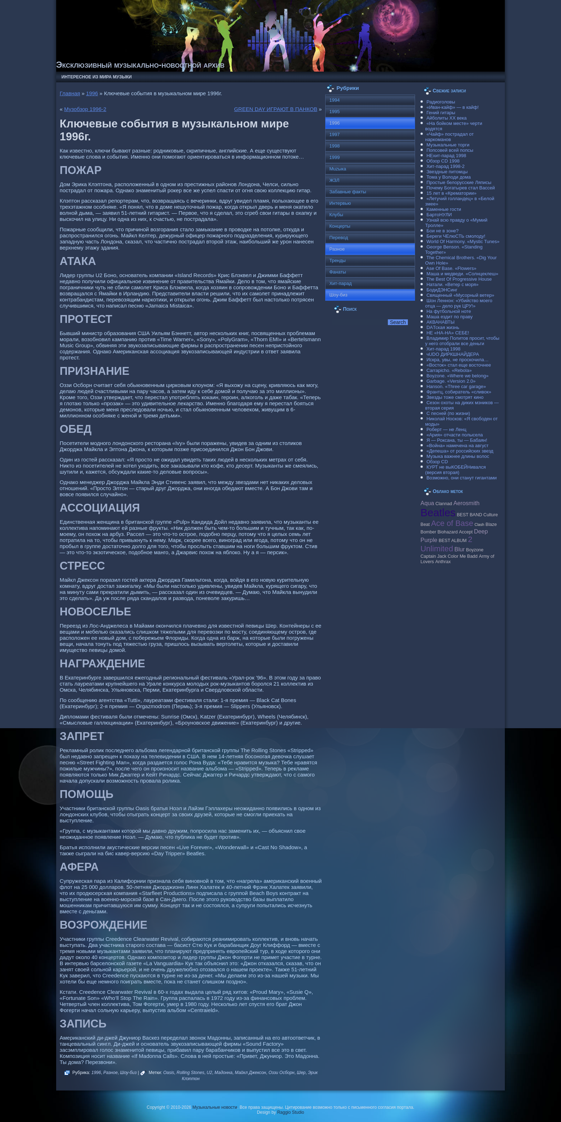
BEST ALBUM (453, 540)
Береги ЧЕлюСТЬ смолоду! (455, 236)
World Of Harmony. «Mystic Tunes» (462, 241)
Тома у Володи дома (448, 177)
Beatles (437, 512)
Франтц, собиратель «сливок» (458, 392)
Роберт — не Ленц (446, 429)
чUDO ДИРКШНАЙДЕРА (452, 354)
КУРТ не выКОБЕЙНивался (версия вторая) (455, 469)
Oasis (168, 1072)
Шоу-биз (128, 1072)
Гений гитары (440, 112)
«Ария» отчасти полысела (454, 434)
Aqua (427, 503)
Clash (479, 524)
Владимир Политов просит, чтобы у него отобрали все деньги (462, 340)
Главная (70, 93)
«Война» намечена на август (457, 445)
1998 (334, 146)
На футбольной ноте (448, 311)
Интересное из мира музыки (97, 76)
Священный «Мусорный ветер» (460, 295)
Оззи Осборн (281, 1072)
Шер (301, 1072)
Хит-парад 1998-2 (445, 166)
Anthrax (443, 561)
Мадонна (224, 1072)
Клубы (336, 214)
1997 (334, 134)
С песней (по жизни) (448, 413)
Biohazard (448, 532)
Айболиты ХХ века (446, 118)
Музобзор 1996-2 (85, 109)
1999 (334, 157)
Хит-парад (340, 283)
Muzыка (337, 168)
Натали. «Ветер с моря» (452, 284)
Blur (459, 549)
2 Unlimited (446, 544)
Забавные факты (347, 191)
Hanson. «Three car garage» (456, 386)
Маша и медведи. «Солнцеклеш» (462, 273)
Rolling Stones (190, 1072)
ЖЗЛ (334, 180)
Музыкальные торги (447, 144)
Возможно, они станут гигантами (461, 477)
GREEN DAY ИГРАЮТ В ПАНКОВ (275, 109)
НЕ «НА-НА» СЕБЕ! (447, 332)
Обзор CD (437, 461)
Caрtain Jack (433, 556)
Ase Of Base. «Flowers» (451, 268)
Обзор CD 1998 (442, 161)
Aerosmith (466, 503)
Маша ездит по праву (449, 316)
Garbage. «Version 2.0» (450, 381)
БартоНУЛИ (439, 214)
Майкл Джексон (250, 1072)
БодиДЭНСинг (441, 289)
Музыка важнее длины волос (457, 456)
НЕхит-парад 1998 (446, 155)
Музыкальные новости (214, 1107)
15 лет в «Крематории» (451, 193)
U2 (209, 1072)
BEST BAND (469, 514)
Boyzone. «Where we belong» (457, 375)
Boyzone (475, 549)
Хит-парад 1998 (443, 349)
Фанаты (337, 272)
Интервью (340, 203)
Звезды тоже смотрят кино (455, 397)
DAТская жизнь (442, 327)
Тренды (337, 260)
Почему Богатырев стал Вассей (460, 187)
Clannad (443, 503)
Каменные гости (443, 209)
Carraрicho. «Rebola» (449, 370)
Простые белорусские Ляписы (458, 182)
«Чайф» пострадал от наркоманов (449, 136)
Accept (466, 532)
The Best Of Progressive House (459, 279)
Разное (110, 1072)
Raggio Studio (290, 1112)
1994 (334, 100)
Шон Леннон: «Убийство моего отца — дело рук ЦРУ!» (458, 303)
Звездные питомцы (447, 171)
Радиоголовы (440, 102)
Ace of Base (452, 523)
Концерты (339, 226)
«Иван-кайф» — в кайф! (452, 107)
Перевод (338, 237)
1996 (92, 93)
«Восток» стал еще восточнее (458, 365)
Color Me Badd (462, 556)
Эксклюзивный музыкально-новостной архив (140, 64)
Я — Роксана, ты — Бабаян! (456, 440)
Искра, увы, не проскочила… (457, 359)
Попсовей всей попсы (449, 150)
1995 (334, 111)
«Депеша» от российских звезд (459, 451)
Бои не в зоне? (442, 230)
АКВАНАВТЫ (440, 322)
